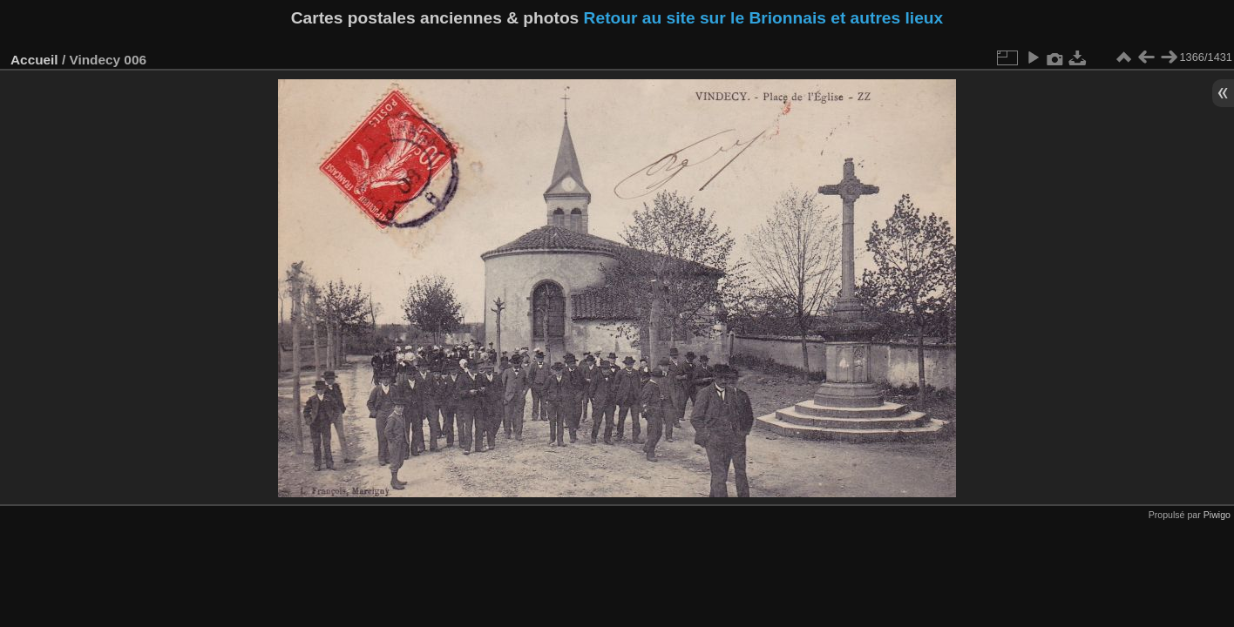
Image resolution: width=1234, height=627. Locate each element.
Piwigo (1217, 514)
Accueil (34, 59)
